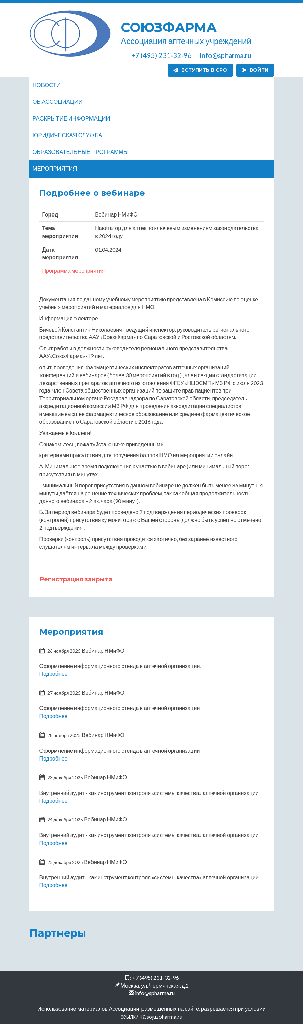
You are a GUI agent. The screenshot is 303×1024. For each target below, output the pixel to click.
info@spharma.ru (155, 993)
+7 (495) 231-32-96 (155, 977)
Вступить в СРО (200, 70)
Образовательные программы (81, 151)
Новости (47, 85)
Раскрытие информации (71, 118)
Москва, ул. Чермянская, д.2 (155, 985)
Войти (255, 70)
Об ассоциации (58, 101)
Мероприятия (55, 168)
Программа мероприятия (73, 270)
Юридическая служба (67, 135)
